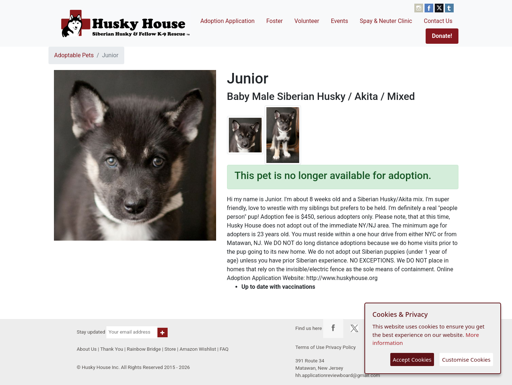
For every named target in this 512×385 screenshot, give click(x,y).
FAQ (224, 349)
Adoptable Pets (74, 55)
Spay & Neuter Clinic (386, 21)
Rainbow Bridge (144, 349)
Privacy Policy (340, 347)
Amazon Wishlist (198, 349)
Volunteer (306, 21)
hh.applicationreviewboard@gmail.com (338, 375)
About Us (87, 349)
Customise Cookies (466, 359)
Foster (274, 21)
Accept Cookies (412, 359)
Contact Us (438, 21)
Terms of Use (310, 347)
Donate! (442, 35)
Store (170, 349)
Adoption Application (227, 21)
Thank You (111, 349)
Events (339, 21)
